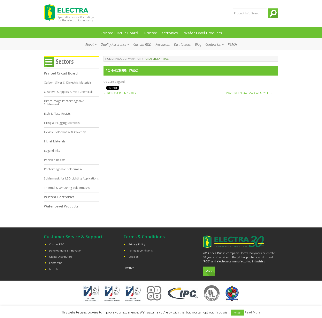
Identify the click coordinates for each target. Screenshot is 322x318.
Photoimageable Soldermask (63, 169)
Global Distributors (60, 257)
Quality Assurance (115, 44)
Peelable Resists (55, 160)
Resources (162, 44)
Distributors (182, 44)
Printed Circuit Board (119, 32)
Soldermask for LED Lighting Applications (71, 178)
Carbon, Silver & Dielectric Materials (68, 82)
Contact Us (214, 44)
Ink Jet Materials (54, 141)
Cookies (134, 257)
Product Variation (128, 59)
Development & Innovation (65, 250)
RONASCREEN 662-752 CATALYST (247, 93)
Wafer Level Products (203, 32)
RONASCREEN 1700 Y (120, 93)
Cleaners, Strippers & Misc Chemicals (68, 92)
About (91, 44)
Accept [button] (237, 312)
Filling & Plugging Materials (62, 123)
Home (109, 59)
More (209, 271)
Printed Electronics (161, 32)
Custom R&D (142, 44)
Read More (253, 312)
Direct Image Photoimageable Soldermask (64, 102)
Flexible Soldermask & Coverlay (65, 132)
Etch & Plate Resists (57, 113)
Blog (198, 44)
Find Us (53, 269)
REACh (232, 44)
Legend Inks (52, 151)
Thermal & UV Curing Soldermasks (67, 188)
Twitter (129, 268)
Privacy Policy (137, 244)
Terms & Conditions (141, 250)
